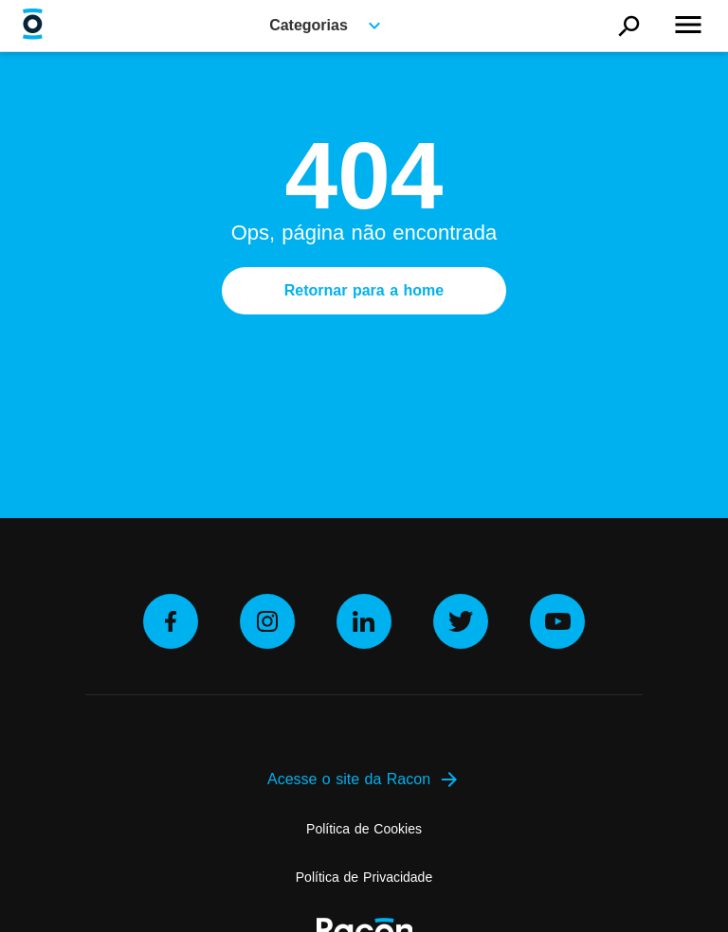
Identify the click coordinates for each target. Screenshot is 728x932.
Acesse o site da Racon (364, 779)
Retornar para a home (364, 290)
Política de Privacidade (364, 877)
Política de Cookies (364, 828)
